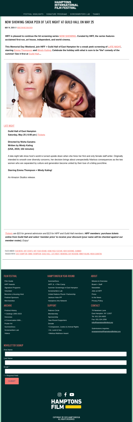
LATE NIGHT (114, 47)
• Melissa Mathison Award (58, 333)
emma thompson (34, 253)
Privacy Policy (97, 301)
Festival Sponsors (12, 297)
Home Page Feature (55, 250)
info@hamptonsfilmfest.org (102, 322)
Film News (19, 250)
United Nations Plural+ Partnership (62, 294)
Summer (78, 250)
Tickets (41, 135)
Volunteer (8, 291)
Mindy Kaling (44, 50)
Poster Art (8, 324)
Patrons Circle (53, 310)
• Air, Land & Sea (55, 330)
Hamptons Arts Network (57, 301)
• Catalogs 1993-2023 (13, 314)
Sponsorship (53, 317)
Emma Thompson (23, 50)
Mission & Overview (99, 281)
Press (94, 294)
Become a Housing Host (14, 294)
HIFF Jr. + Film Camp (56, 284)
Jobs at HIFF (97, 291)
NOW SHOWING (67, 36)
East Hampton (21, 253)
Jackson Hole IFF (55, 297)
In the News (96, 297)
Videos (7, 333)
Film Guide (9, 281)
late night (55, 253)
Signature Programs (12, 288)
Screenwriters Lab (12, 330)
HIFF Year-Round (40, 250)
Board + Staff (97, 284)
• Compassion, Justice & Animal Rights (63, 327)
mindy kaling (84, 253)
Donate (51, 324)
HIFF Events (28, 250)
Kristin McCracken (24, 27)
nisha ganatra (96, 253)
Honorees (8, 317)
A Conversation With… (13, 320)
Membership (53, 314)
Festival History (11, 310)
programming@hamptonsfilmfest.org (106, 331)
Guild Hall (34, 54)
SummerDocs (10, 327)
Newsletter (96, 288)
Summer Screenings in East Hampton (63, 288)
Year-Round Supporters (57, 320)
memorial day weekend (69, 253)
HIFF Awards (10, 284)
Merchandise (10, 301)
